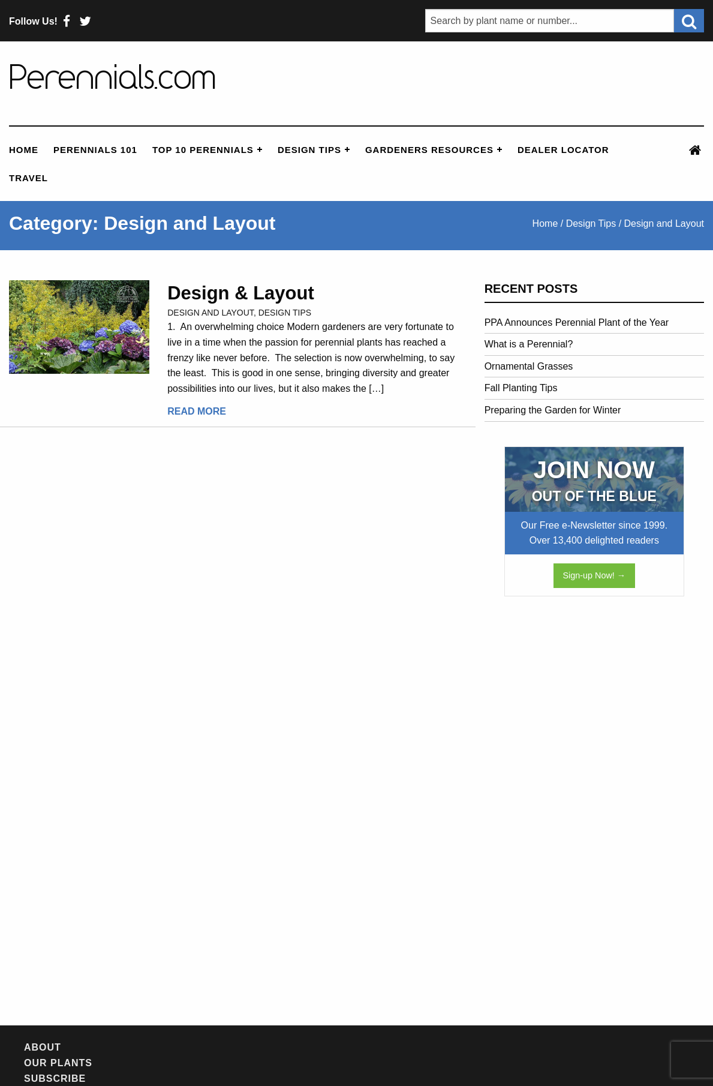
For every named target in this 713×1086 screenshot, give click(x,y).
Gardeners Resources (429, 150)
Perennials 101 (95, 150)
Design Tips (309, 150)
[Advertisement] (574, 800)
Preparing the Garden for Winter (553, 410)
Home (23, 150)
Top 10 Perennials (203, 150)
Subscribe (179, 1048)
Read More (196, 411)
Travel (28, 178)
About (42, 1048)
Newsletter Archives (285, 1048)
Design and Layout (210, 312)
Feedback (388, 1048)
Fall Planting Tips (521, 388)
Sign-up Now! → (593, 575)
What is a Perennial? (529, 344)
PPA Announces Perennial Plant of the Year (577, 322)
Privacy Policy (548, 1048)
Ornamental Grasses (529, 366)
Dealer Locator (563, 150)
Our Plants (105, 1048)
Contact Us (461, 1048)
